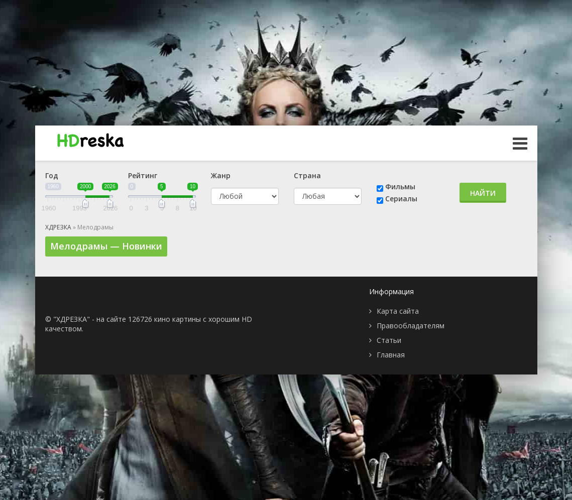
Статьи (389, 340)
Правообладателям (410, 325)
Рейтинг (142, 175)
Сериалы (401, 198)
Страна (307, 175)
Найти (483, 193)
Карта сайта (398, 311)
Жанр (221, 175)
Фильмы (400, 186)
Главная (391, 354)
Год (51, 175)
